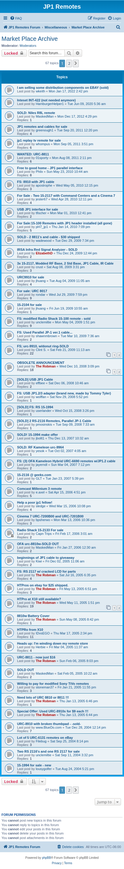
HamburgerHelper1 (50, 104)
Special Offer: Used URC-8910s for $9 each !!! (52, 711)
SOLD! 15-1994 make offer (37, 434)
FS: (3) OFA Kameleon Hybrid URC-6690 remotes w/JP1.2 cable (66, 461)
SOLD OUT (25, 670)
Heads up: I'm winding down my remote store (52, 643)
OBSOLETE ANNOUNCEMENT (40, 362)
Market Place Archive (29, 38)
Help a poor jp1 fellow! (34, 502)
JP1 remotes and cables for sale (42, 126)
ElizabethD (44, 253)
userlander (43, 410)
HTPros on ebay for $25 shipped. (42, 585)
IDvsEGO (42, 633)
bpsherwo (43, 520)
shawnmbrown (46, 336)
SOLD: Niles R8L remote (36, 113)
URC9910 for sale (30, 277)
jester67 (41, 199)
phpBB (46, 857)
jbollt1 (40, 438)
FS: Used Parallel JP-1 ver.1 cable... (44, 332)
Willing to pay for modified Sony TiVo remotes (53, 683)
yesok (40, 451)
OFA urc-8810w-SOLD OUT (38, 544)
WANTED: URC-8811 (33, 154)
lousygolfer (44, 769)
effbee (40, 383)
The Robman (46, 366)
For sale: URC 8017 (32, 291)
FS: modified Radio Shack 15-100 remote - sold (53, 318)
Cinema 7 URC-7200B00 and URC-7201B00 (50, 516)
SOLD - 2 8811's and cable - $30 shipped (48, 237)
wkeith (40, 91)
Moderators (28, 45)
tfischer (41, 213)
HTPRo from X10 (30, 629)
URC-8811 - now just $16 (36, 657)
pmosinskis (44, 424)
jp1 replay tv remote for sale (39, 140)
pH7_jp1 (42, 227)
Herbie (40, 647)
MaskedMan (45, 116)
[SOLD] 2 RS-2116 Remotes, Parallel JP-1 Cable (54, 421)
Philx (39, 171)
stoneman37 (45, 687)
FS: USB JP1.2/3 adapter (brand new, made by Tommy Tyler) (64, 393)
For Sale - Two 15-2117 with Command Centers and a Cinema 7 (66, 195)
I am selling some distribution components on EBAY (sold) (63, 87)
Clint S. (41, 350)
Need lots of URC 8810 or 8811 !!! (43, 697)
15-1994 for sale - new (34, 765)
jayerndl (41, 464)
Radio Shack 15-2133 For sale (40, 530)
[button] (76, 63)
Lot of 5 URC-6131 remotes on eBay (45, 737)
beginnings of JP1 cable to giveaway (45, 557)
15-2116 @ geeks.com (34, 475)
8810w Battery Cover (33, 616)
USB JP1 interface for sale (37, 209)
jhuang (41, 281)
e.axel (40, 492)
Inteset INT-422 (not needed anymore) (46, 100)
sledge (40, 506)
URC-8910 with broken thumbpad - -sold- (49, 724)
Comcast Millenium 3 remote (39, 488)
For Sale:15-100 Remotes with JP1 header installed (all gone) (64, 223)
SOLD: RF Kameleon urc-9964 (40, 447)
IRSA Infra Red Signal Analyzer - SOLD (47, 249)
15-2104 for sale (29, 305)
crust (39, 267)
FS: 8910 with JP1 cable (35, 182)
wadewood (44, 240)
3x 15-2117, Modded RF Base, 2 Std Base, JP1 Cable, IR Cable (65, 263)
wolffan (41, 397)
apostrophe (44, 185)
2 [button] (69, 63)
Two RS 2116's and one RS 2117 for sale (48, 751)
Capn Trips (44, 533)
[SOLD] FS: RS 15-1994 (35, 407)
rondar (40, 294)
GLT (39, 478)
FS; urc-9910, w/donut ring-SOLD (43, 346)
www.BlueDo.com (48, 727)
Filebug (41, 741)
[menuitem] (16, 18)
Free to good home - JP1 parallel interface (50, 168)
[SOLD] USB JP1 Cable (35, 379)
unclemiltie (43, 322)
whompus (43, 144)
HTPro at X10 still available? (39, 599)
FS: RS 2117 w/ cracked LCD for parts (46, 571)
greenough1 (44, 130)
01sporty (42, 158)
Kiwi (39, 561)
